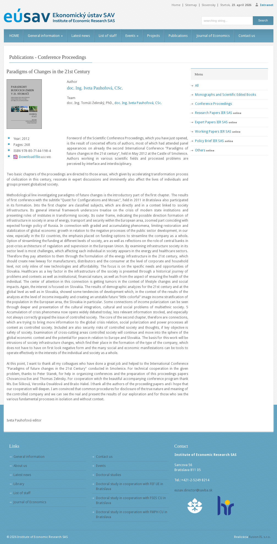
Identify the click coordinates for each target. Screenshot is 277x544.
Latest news (81, 36)
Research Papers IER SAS (213, 113)
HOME (14, 36)
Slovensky (208, 5)
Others (200, 150)
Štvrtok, (235, 5)
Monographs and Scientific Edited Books (225, 95)
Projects (153, 36)
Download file (29, 157)
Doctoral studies (108, 475)
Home (176, 5)
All (197, 86)
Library (18, 484)
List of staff (108, 36)
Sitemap (191, 5)
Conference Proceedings (213, 104)
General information (45, 36)
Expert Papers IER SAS (211, 122)
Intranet (266, 5)
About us (20, 466)
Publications (178, 36)
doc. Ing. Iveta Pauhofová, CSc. (95, 88)
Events (131, 36)
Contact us (246, 36)
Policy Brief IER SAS (209, 141)
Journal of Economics (213, 36)
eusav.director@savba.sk (193, 490)
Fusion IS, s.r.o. (260, 537)
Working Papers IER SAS (213, 132)
